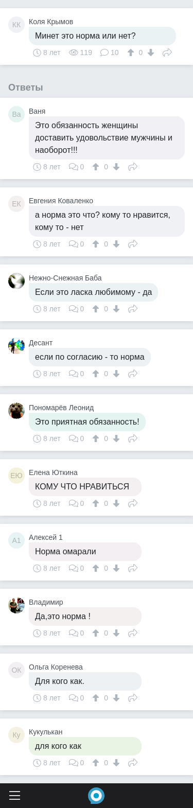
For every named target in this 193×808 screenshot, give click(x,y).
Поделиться (167, 51)
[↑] (132, 52)
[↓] (149, 52)
